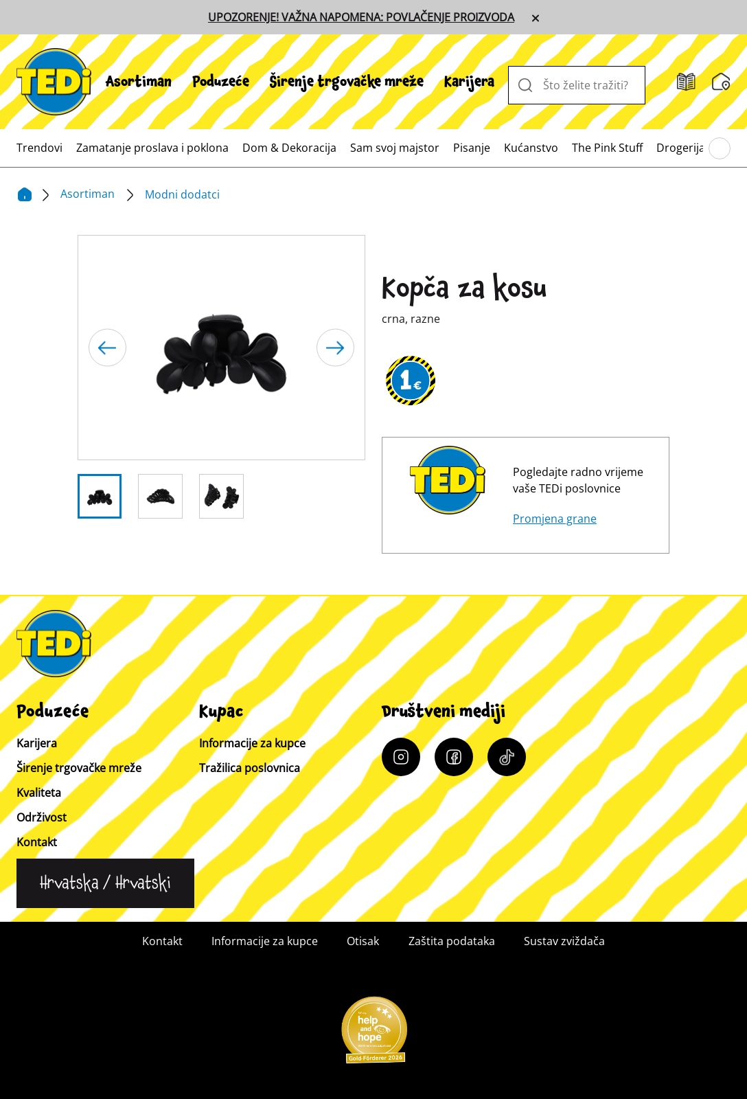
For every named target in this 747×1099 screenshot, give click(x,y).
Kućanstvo (531, 147)
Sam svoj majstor (394, 147)
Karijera (469, 82)
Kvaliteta (38, 792)
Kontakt (36, 842)
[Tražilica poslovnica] (721, 82)
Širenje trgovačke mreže (347, 82)
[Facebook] (454, 757)
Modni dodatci (182, 194)
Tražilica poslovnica (249, 767)
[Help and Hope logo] (373, 1034)
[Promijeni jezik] (105, 883)
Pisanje (471, 147)
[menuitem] (139, 81)
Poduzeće (220, 82)
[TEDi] (53, 80)
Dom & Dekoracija (289, 147)
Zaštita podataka (452, 941)
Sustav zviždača (564, 941)
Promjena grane (555, 518)
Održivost (41, 817)
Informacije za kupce (252, 743)
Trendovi (39, 147)
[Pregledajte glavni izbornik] (720, 148)
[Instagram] (401, 757)
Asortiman (139, 82)
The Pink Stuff (607, 147)
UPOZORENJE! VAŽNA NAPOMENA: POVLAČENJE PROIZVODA (361, 17)
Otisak (363, 941)
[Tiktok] (506, 757)
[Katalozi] (686, 82)
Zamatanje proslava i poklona (152, 147)
